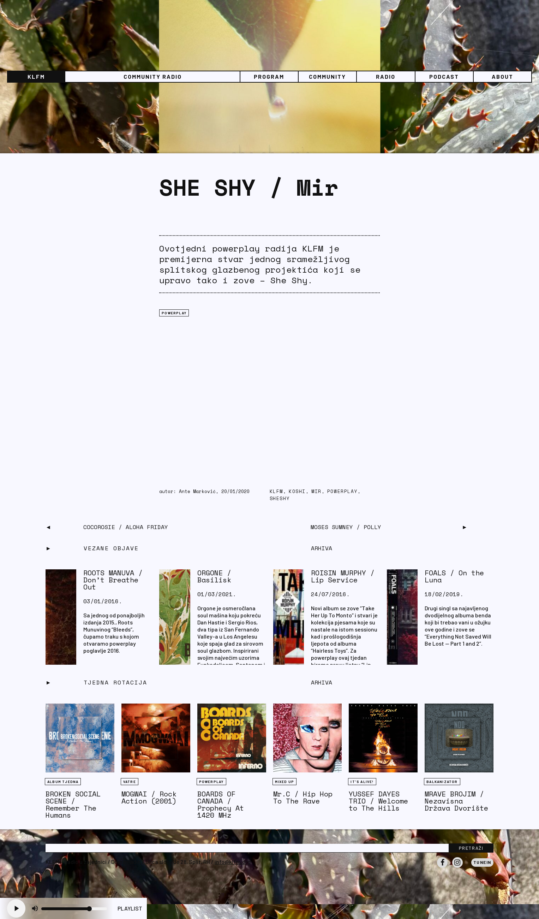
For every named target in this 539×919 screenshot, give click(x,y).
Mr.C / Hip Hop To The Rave (303, 797)
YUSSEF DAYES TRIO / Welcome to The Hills (378, 801)
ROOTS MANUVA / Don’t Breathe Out (113, 580)
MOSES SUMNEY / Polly (346, 526)
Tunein (482, 862)
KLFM (36, 76)
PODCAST (444, 76)
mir (316, 491)
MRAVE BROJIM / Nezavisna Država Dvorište (456, 801)
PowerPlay (342, 491)
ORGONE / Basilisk (214, 576)
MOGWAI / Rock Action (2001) (148, 797)
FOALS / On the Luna (454, 576)
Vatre (129, 781)
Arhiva (321, 682)
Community (327, 76)
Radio (385, 76)
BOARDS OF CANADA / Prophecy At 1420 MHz (220, 804)
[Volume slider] (74, 908)
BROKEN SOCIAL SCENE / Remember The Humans (73, 804)
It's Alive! (362, 781)
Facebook (442, 867)
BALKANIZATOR (441, 781)
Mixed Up (284, 781)
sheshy (280, 498)
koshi (297, 491)
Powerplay (174, 313)
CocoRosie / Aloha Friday (125, 526)
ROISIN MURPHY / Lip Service (343, 576)
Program (269, 76)
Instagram (457, 867)
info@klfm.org (233, 861)
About (502, 76)
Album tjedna (62, 781)
